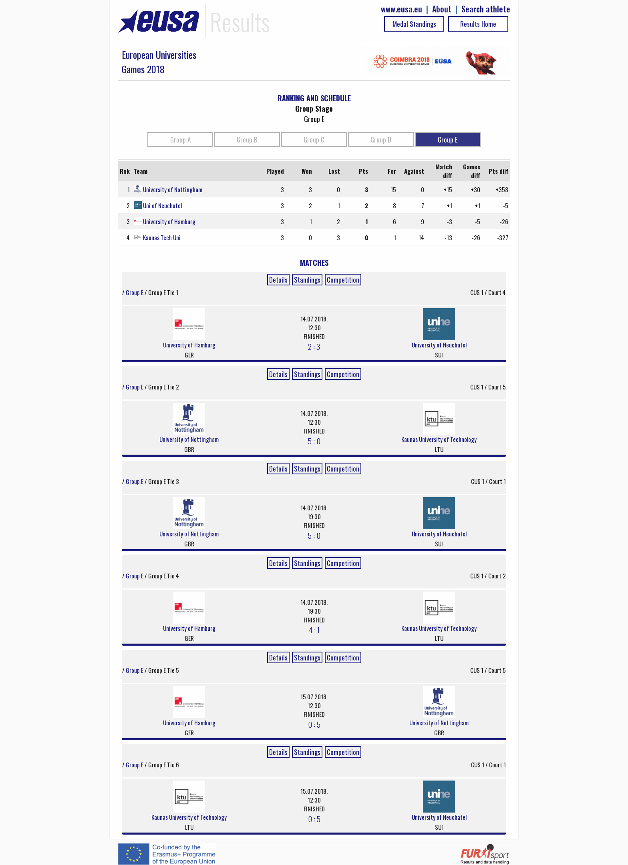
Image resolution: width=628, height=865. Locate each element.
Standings (307, 280)
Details (278, 280)
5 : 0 (314, 440)
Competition (343, 280)
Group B (247, 139)
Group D (380, 139)
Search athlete (485, 9)
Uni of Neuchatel (162, 205)
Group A (180, 139)
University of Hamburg (169, 221)
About (441, 9)
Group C (314, 139)
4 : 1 (314, 629)
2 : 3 (314, 346)
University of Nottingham (172, 189)
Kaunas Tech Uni (162, 237)
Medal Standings (414, 24)
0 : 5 (314, 724)
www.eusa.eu (401, 9)
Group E (448, 139)
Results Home (478, 24)
